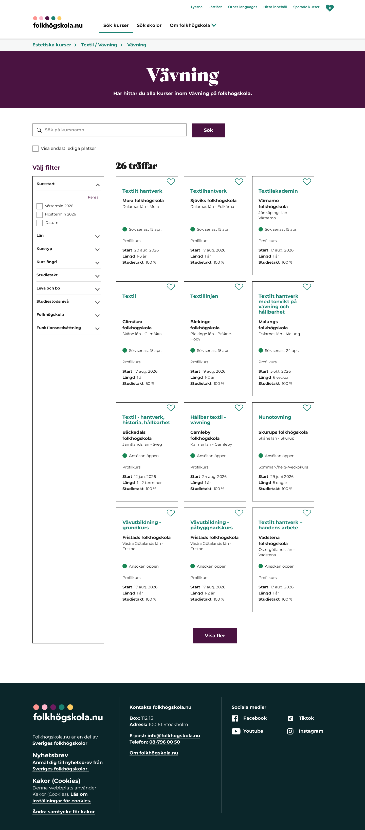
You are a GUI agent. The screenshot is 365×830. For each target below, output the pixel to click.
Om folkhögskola (193, 25)
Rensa (93, 197)
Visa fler (215, 636)
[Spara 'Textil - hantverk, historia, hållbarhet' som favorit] (171, 408)
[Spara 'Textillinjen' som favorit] (239, 287)
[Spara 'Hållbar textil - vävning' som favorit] (239, 408)
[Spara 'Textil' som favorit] (171, 287)
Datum (51, 222)
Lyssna (197, 7)
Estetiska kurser (54, 45)
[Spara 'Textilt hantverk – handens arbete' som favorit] (307, 513)
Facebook (249, 718)
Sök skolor (149, 25)
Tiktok (300, 718)
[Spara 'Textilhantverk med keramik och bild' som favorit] (239, 182)
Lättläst (215, 7)
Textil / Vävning (102, 45)
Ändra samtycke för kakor (63, 812)
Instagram (305, 731)
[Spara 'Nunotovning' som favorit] (307, 408)
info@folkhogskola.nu (174, 735)
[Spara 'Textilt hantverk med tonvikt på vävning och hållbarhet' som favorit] (307, 287)
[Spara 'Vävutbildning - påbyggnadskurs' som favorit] (239, 513)
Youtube (247, 731)
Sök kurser (116, 25)
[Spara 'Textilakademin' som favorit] (307, 182)
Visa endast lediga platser (68, 148)
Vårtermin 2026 (59, 206)
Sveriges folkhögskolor (59, 743)
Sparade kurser (306, 7)
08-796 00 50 (164, 742)
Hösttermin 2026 (60, 214)
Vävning (137, 45)
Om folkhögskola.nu (154, 753)
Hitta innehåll (275, 7)
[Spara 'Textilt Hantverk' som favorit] (171, 182)
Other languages (242, 7)
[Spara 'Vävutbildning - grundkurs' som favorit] (171, 513)
